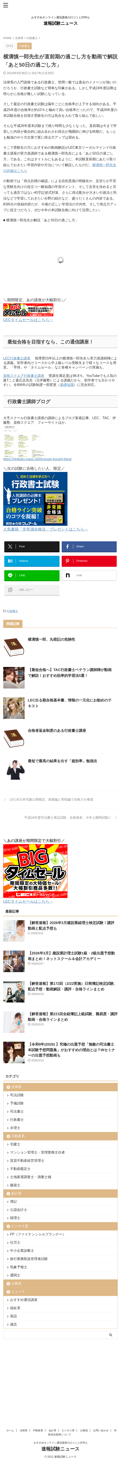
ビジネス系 (19, 1226)
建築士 (15, 1185)
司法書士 (17, 1111)
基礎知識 (67, 385)
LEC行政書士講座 (16, 358)
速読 (13, 1324)
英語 (13, 1316)
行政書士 (12, 611)
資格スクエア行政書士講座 (23, 376)
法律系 (16, 1087)
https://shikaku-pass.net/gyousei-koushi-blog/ (37, 457)
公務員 (16, 1283)
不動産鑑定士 (20, 1169)
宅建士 (15, 1144)
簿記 (13, 1201)
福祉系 (15, 1308)
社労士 (15, 1242)
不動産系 (18, 1136)
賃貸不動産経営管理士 (27, 1160)
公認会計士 (18, 1210)
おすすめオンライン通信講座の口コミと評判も (61, 1372)
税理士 (15, 1218)
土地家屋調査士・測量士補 (30, 1177)
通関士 (15, 1275)
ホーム (10, 1360)
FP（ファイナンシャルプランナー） (38, 1234)
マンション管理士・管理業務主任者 (37, 1152)
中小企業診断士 (22, 1250)
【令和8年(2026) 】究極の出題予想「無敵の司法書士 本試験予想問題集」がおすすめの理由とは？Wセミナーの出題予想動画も (71, 1049)
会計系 (16, 1193)
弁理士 (15, 1128)
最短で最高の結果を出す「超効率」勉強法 (62, 761)
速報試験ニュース (60, 23)
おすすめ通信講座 (23, 1300)
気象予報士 (18, 1267)
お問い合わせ (101, 1360)
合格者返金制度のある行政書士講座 (57, 731)
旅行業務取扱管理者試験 (29, 1259)
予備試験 (17, 1103)
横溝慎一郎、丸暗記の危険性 (51, 639)
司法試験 (17, 1095)
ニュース (18, 1291)
